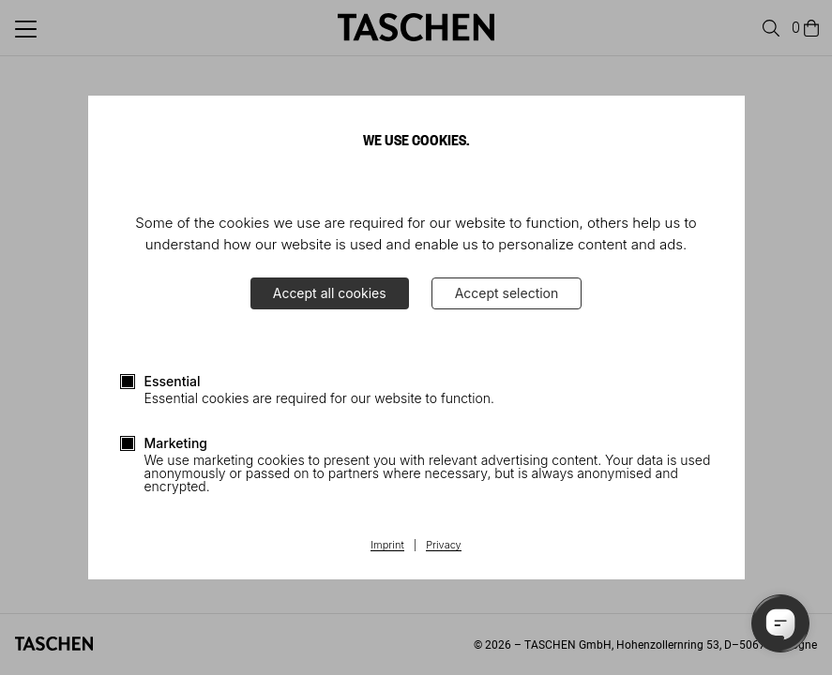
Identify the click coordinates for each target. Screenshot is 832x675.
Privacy (443, 545)
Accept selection (507, 293)
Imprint (387, 545)
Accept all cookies (329, 293)
